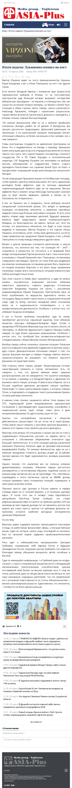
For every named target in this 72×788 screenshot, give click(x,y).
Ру (5, 2)
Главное (9, 24)
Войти (65, 2)
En (13, 2)
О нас (7, 770)
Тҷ (9, 2)
